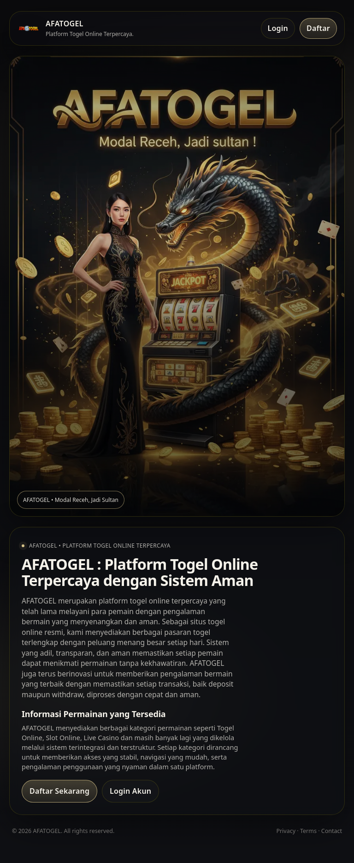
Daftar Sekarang (59, 791)
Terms (308, 831)
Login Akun (130, 791)
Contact (331, 831)
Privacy (285, 831)
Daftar (318, 28)
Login (278, 28)
